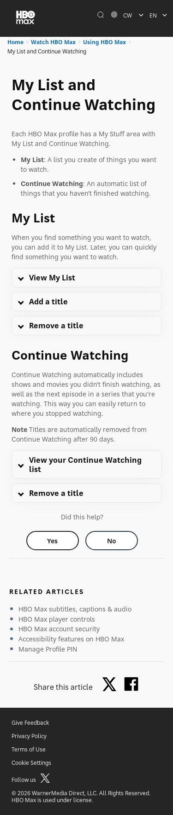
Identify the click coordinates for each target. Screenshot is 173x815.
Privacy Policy (29, 736)
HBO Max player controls (56, 619)
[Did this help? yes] (52, 540)
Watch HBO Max (53, 42)
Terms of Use (29, 749)
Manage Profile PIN (48, 649)
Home (15, 42)
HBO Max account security (59, 628)
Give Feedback (30, 723)
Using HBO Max (104, 42)
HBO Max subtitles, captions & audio (74, 609)
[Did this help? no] (111, 540)
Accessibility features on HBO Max (71, 639)
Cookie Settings (31, 763)
